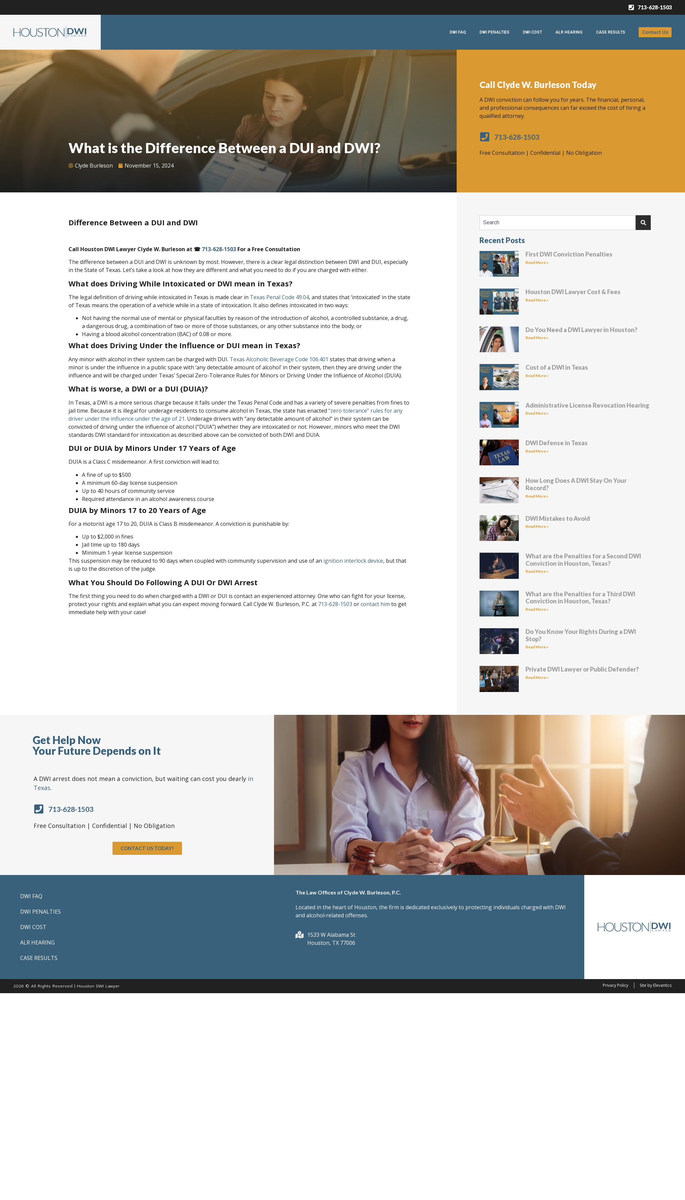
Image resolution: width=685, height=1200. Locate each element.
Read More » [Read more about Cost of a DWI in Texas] (537, 375)
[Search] (643, 222)
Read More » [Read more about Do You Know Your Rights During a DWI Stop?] (537, 646)
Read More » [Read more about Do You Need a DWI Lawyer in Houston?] (537, 337)
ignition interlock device (352, 560)
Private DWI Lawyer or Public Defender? (582, 669)
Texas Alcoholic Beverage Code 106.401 (279, 359)
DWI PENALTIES (494, 32)
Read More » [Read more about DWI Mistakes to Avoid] (537, 526)
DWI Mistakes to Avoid (558, 518)
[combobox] (557, 222)
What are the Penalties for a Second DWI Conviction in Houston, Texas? (583, 559)
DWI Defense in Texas (557, 443)
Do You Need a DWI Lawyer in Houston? (581, 329)
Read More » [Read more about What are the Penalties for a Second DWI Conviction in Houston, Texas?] (537, 571)
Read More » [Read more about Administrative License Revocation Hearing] (537, 413)
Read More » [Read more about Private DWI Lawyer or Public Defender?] (537, 677)
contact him (375, 604)
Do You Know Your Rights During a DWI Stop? (581, 635)
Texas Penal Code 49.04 (279, 297)
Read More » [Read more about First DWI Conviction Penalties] (537, 262)
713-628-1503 (219, 249)
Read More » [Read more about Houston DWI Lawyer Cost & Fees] (537, 300)
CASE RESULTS (610, 32)
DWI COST (532, 32)
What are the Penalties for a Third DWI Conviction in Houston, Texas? (580, 597)
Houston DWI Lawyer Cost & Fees (573, 291)
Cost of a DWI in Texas (557, 367)
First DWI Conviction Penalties (569, 254)
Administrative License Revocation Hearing (587, 405)
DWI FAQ (458, 32)
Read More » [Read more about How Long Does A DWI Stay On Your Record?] (537, 496)
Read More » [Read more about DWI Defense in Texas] (537, 451)
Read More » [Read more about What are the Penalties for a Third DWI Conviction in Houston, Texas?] (537, 609)
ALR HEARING (569, 32)
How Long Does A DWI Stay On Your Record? (576, 484)
